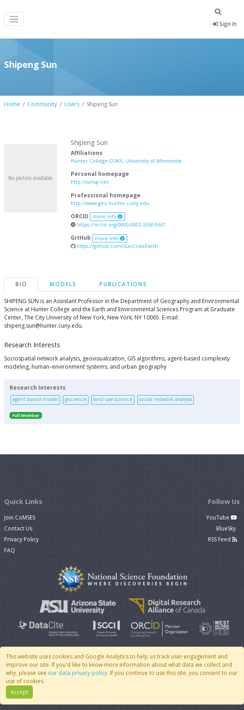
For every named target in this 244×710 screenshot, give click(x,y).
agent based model (35, 399)
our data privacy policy (77, 673)
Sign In (225, 24)
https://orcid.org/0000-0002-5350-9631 (118, 224)
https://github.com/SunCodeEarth (114, 245)
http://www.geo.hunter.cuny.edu (110, 203)
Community (42, 104)
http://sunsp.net (90, 181)
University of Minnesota (153, 160)
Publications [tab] (123, 284)
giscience (76, 399)
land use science (113, 399)
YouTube (221, 517)
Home (12, 104)
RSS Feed (222, 539)
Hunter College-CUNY (97, 160)
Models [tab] (63, 284)
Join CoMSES (19, 517)
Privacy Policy (21, 539)
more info (108, 216)
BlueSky (226, 528)
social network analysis (165, 399)
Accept (19, 692)
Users (71, 104)
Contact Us (18, 528)
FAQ (9, 550)
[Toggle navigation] (14, 19)
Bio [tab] (21, 284)
